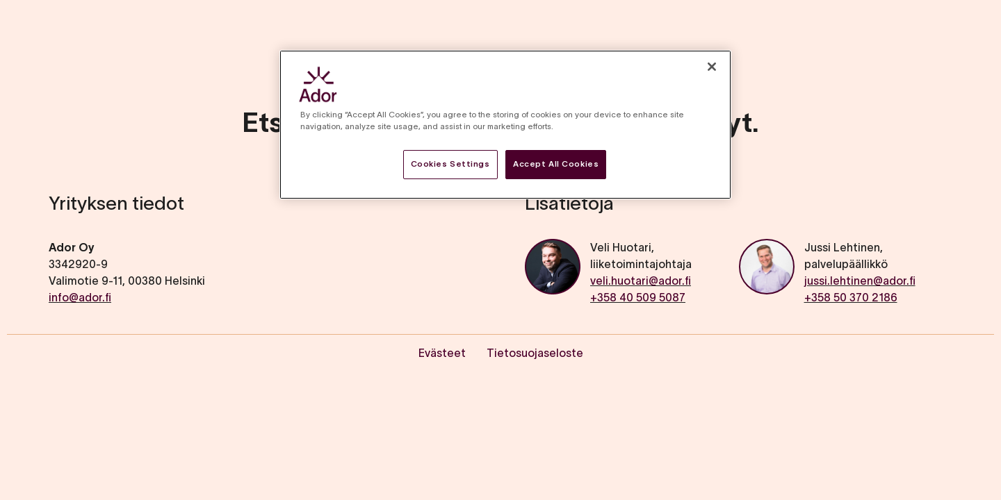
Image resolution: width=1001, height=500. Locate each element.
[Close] (712, 66)
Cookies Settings (450, 164)
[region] (505, 124)
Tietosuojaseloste (535, 353)
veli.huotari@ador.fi (640, 280)
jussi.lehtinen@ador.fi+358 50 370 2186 (859, 288)
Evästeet (442, 353)
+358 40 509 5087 (637, 297)
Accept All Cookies (556, 164)
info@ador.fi (80, 297)
